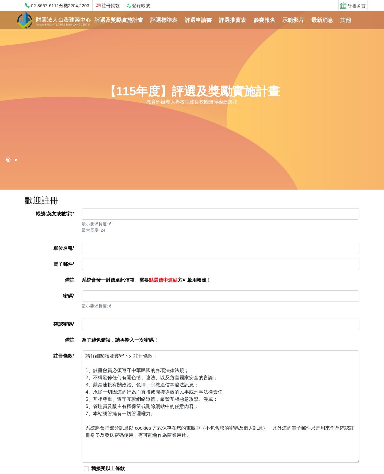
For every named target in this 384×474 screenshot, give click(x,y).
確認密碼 (63, 324)
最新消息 (322, 20)
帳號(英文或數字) (55, 213)
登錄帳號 (138, 5)
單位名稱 (63, 248)
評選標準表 (163, 20)
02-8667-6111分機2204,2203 (57, 5)
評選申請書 (198, 20)
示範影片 (293, 20)
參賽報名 (264, 20)
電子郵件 (63, 264)
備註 (69, 280)
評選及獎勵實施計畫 (118, 20)
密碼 (68, 295)
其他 (345, 20)
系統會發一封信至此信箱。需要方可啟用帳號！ (146, 280)
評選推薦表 (232, 20)
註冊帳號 (108, 5)
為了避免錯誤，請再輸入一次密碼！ (120, 340)
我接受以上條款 (108, 468)
